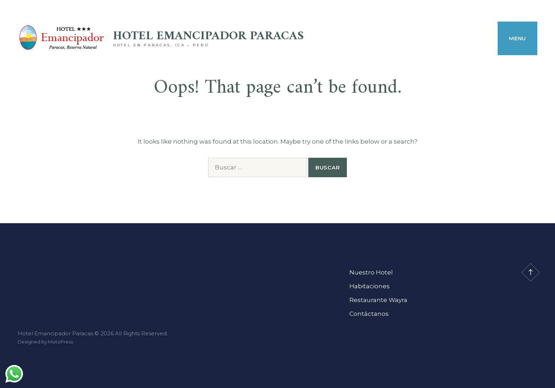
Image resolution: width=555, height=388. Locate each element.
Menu (517, 38)
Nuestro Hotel (371, 272)
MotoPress (60, 341)
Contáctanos (369, 313)
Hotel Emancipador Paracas (208, 36)
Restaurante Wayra (378, 299)
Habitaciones (369, 286)
